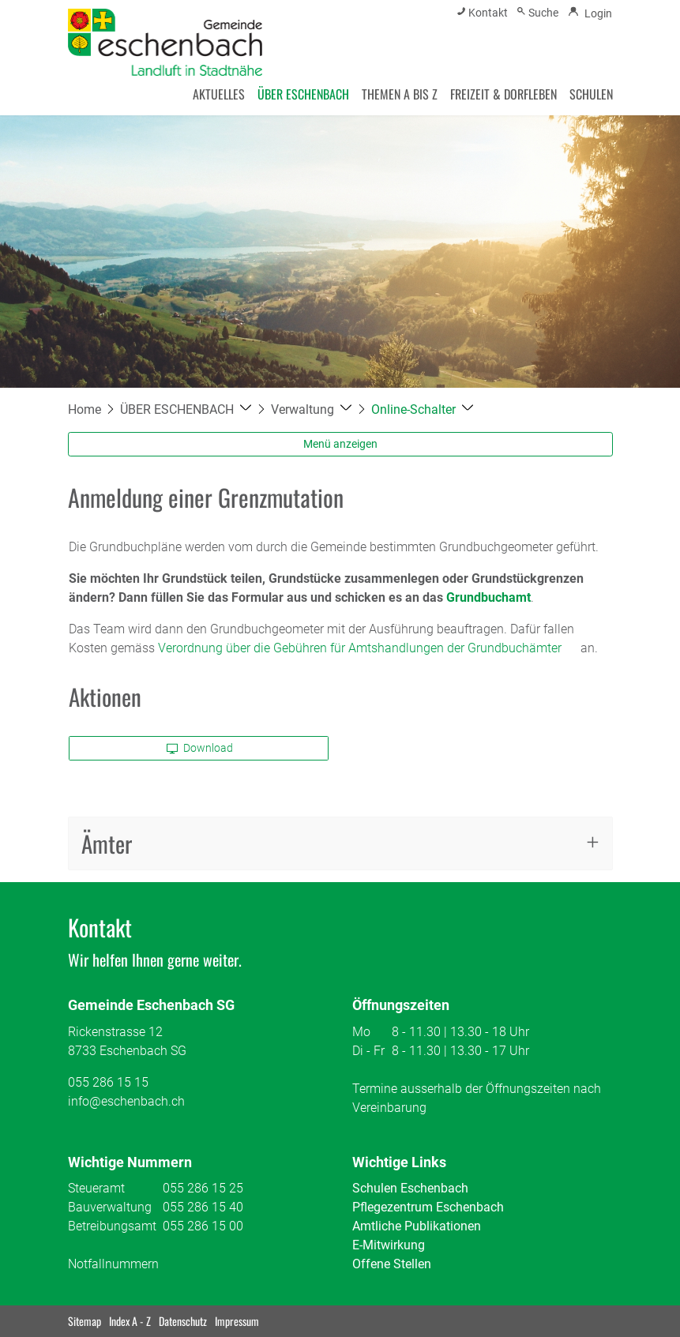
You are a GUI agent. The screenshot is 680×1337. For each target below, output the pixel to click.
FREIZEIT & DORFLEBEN (503, 94)
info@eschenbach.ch (126, 1101)
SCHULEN (591, 94)
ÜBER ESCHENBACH (303, 94)
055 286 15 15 (108, 1082)
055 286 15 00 (203, 1226)
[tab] (340, 843)
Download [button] (200, 748)
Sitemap (84, 1321)
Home (84, 409)
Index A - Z (130, 1321)
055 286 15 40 (203, 1207)
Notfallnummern (113, 1263)
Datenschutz (183, 1321)
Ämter (106, 843)
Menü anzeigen (340, 444)
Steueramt (96, 1188)
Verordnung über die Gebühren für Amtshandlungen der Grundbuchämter (360, 647)
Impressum (237, 1321)
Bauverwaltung (110, 1207)
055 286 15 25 (203, 1188)
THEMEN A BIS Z (400, 94)
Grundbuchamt (488, 597)
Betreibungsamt (112, 1226)
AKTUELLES (219, 94)
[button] (186, 409)
